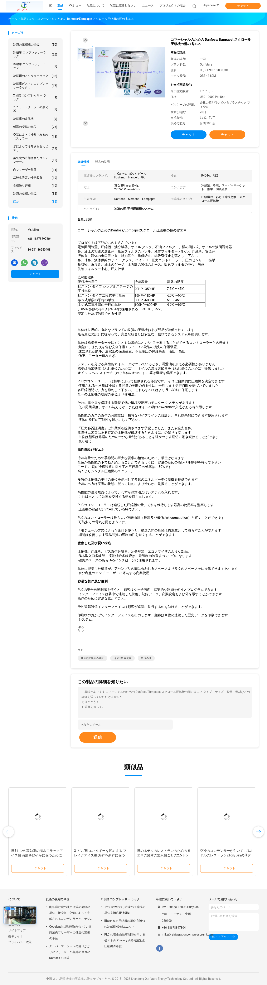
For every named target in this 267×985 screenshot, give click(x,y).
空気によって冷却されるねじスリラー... (35, 136)
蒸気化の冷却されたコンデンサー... (35, 159)
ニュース (14, 924)
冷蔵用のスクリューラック (35, 76)
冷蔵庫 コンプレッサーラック (35, 54)
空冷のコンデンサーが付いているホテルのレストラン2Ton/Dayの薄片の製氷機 (226, 855)
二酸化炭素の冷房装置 (35, 178)
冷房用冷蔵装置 (122, 658)
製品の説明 (102, 161)
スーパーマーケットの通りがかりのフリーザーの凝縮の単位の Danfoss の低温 (69, 952)
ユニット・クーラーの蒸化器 (35, 108)
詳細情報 (83, 161)
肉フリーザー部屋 (35, 170)
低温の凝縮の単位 (35, 127)
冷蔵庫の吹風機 (35, 119)
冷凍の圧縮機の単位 (35, 45)
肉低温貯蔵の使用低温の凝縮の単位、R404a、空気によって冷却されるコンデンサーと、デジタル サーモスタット (69, 913)
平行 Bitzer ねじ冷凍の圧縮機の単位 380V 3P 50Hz (124, 909)
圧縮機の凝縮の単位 (92, 658)
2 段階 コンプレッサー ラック (35, 97)
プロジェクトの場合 (172, 5)
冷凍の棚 (146, 658)
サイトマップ (17, 930)
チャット (243, 5)
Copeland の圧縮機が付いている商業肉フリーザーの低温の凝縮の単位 (70, 932)
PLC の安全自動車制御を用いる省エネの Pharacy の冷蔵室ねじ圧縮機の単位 (125, 940)
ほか (35, 202)
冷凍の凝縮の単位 (35, 194)
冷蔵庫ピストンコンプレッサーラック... (35, 85)
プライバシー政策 (20, 942)
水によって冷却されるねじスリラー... (35, 148)
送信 (97, 737)
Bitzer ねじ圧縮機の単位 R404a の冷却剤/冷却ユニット (124, 923)
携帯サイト (15, 936)
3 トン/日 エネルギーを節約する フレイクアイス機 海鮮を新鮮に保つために (100, 855)
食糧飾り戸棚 (35, 186)
